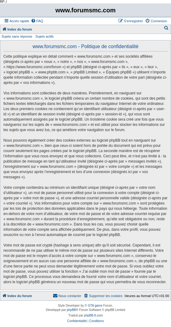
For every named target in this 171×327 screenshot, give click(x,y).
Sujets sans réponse (17, 36)
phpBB (71, 310)
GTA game (95, 305)
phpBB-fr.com (93, 315)
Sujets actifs (44, 36)
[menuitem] (37, 21)
